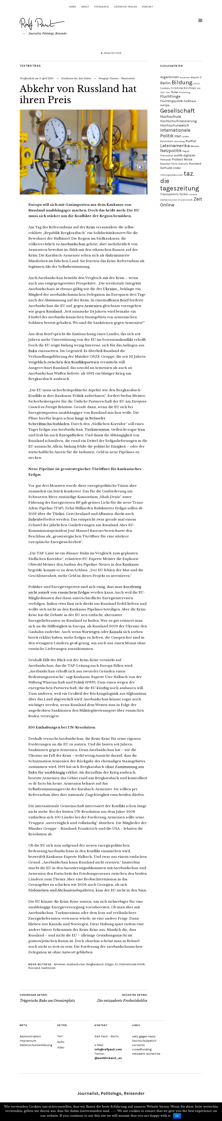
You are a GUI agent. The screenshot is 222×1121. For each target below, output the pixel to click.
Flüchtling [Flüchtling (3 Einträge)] (184, 92)
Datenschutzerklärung (36, 1045)
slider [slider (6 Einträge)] (177, 168)
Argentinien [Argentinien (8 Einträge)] (169, 77)
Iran (141, 429)
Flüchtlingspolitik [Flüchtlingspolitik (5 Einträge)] (171, 101)
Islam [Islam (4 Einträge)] (185, 136)
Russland (54, 311)
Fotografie (101, 6)
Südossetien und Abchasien (51, 890)
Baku (32, 351)
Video (60, 1047)
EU (116, 964)
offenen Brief (117, 300)
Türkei (58, 514)
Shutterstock (128, 78)
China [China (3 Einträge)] (196, 83)
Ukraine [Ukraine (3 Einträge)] (193, 194)
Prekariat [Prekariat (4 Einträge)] (165, 159)
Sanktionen (48, 968)
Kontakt (147, 6)
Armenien (93, 306)
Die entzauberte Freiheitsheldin (122, 998)
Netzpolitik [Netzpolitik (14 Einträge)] (171, 150)
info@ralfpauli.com (108, 1049)
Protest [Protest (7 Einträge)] (177, 159)
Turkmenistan (97, 429)
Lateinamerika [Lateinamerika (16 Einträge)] (175, 145)
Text (60, 1036)
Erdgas (109, 964)
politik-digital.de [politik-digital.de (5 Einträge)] (184, 155)
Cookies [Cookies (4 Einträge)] (165, 88)
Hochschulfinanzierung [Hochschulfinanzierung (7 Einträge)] (178, 121)
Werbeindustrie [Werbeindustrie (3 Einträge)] (168, 199)
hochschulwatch (144, 1041)
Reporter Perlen (125, 6)
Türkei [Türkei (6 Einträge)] (183, 194)
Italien (33, 519)
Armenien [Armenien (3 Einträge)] (185, 77)
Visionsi (113, 78)
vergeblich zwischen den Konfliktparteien (63, 362)
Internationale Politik (132, 964)
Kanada (115, 632)
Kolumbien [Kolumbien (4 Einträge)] (166, 141)
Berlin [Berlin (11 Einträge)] (165, 83)
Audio (60, 1041)
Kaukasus (130, 564)
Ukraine (110, 289)
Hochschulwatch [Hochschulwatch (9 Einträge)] (174, 125)
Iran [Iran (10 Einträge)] (178, 136)
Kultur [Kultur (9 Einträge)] (191, 141)
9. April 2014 (46, 78)
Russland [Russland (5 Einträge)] (195, 163)
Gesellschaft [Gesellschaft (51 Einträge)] (177, 110)
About (85, 6)
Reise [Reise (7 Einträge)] (188, 159)
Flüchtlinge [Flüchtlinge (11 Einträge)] (170, 96)
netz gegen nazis (144, 1036)
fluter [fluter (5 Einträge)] (174, 92)
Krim (90, 227)
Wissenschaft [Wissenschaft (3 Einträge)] (185, 199)
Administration (30, 1036)
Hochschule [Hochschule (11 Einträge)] (170, 116)
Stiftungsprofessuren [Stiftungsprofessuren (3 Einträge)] (171, 175)
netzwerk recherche (146, 1054)
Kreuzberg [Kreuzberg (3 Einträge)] (179, 141)
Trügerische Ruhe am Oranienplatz (47, 998)
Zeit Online (85, 78)
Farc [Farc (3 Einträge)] (168, 92)
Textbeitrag (30, 65)
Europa (65, 435)
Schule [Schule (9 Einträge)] (166, 167)
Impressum (28, 1041)
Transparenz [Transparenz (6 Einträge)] (169, 194)
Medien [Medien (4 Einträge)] (195, 146)
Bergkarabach (95, 964)
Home (72, 6)
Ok (177, 1116)
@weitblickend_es (108, 1058)
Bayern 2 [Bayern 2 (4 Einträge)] (196, 77)
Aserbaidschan (72, 244)
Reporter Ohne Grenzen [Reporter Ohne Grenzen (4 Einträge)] (174, 163)
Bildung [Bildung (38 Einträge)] (182, 82)
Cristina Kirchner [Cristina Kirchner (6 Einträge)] (183, 88)
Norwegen (91, 632)
